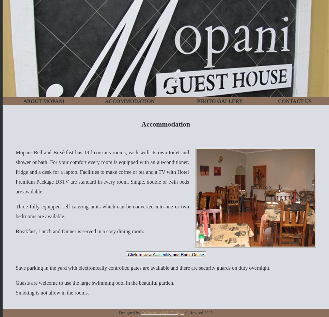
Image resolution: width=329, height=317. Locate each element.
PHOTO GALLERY (220, 101)
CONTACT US (295, 101)
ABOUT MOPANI (44, 101)
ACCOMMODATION (130, 101)
